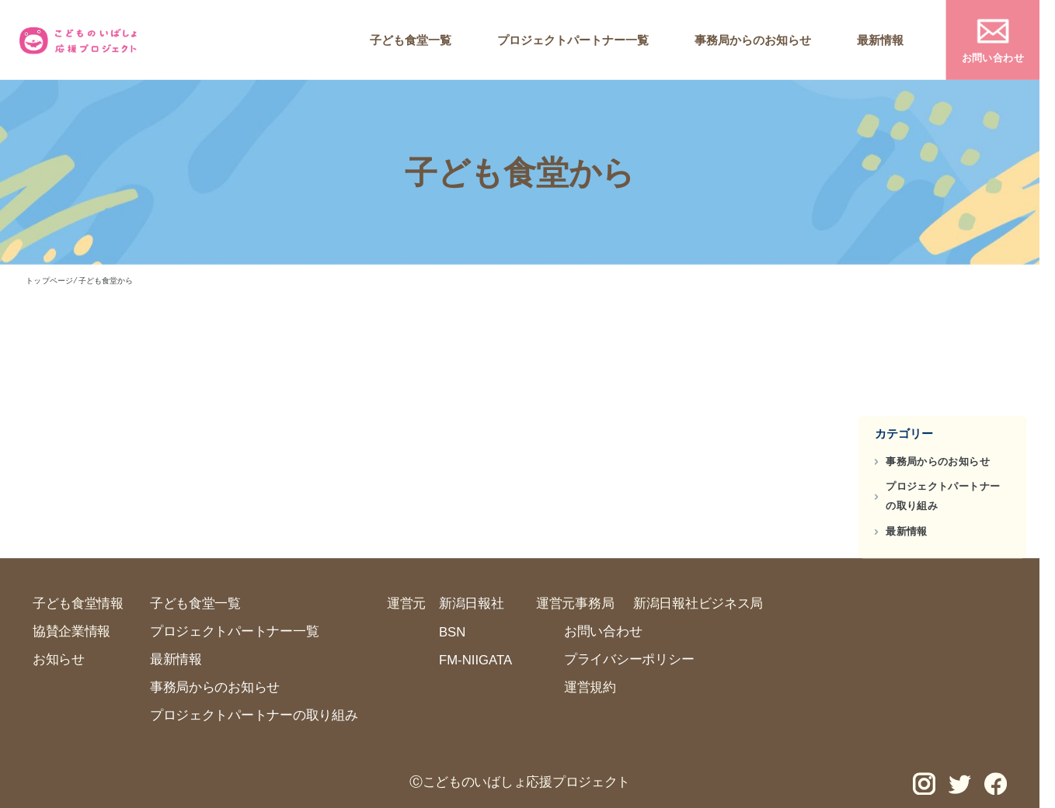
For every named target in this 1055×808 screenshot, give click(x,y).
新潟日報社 (471, 603)
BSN (452, 632)
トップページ (49, 280)
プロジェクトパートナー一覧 (573, 40)
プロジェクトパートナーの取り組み (943, 496)
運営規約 (590, 687)
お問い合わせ (993, 57)
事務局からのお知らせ (753, 40)
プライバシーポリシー (629, 659)
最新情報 (880, 40)
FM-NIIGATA (475, 660)
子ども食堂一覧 (410, 40)
